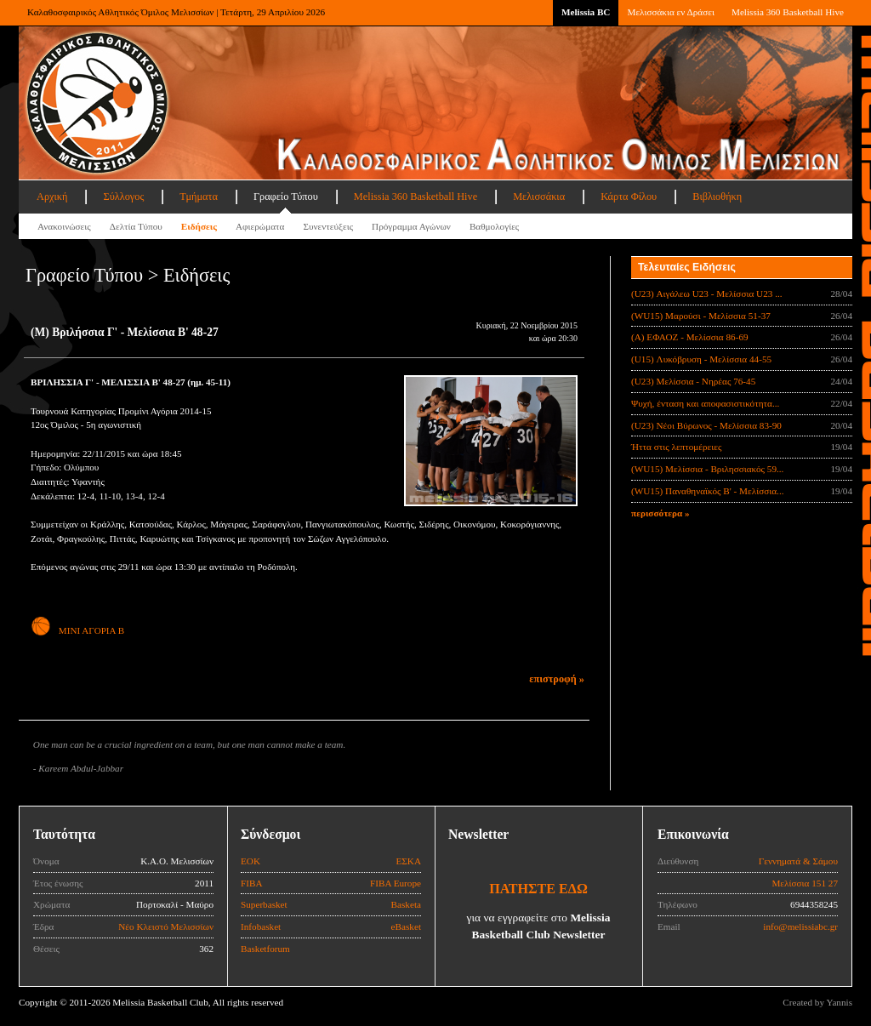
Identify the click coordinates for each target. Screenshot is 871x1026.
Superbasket (264, 904)
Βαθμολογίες (494, 226)
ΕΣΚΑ (408, 861)
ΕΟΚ (250, 861)
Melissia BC (586, 12)
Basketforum (265, 948)
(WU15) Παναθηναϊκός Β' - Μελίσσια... (707, 491)
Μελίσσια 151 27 (804, 883)
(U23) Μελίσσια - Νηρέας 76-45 (693, 381)
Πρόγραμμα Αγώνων (411, 226)
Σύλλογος (123, 196)
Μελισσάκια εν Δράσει (670, 12)
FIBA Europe (395, 883)
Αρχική (52, 196)
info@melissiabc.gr (800, 926)
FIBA (252, 883)
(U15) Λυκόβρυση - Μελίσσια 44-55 (701, 359)
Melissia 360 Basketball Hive (788, 12)
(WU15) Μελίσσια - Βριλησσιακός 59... (707, 469)
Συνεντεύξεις (328, 226)
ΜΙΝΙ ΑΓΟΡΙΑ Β (77, 630)
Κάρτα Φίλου (629, 196)
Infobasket (261, 926)
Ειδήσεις (199, 226)
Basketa (406, 904)
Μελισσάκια (539, 196)
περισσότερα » (660, 513)
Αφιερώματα (260, 226)
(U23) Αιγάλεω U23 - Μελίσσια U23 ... (707, 293)
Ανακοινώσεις (64, 226)
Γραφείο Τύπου (285, 196)
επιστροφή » (556, 679)
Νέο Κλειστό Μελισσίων (165, 926)
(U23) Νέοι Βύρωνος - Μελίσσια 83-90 (706, 425)
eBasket (406, 926)
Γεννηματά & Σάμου (798, 861)
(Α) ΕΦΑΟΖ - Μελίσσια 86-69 (690, 337)
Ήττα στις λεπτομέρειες (676, 447)
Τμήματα (198, 196)
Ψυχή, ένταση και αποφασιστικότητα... (705, 403)
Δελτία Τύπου (136, 226)
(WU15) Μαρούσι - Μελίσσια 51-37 (701, 316)
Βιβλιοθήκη (717, 196)
